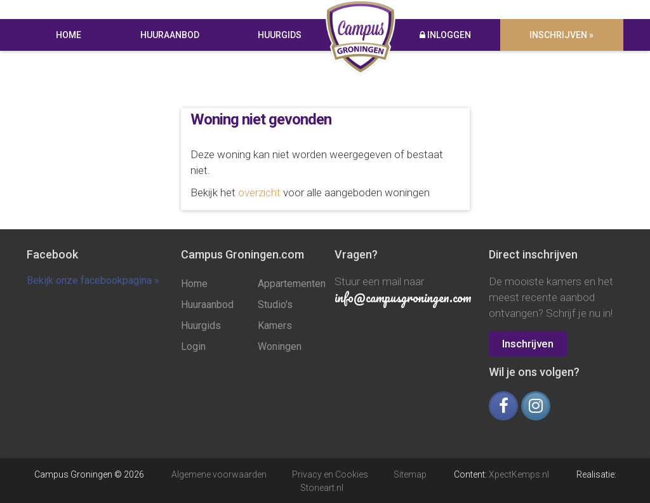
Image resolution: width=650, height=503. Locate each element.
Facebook (52, 254)
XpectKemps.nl (519, 474)
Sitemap (410, 474)
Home (68, 35)
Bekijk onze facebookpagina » (93, 280)
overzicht (259, 192)
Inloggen (445, 35)
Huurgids (280, 35)
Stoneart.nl (321, 487)
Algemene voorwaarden (219, 474)
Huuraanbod (169, 35)
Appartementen (286, 284)
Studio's (275, 304)
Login (193, 346)
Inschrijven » (562, 35)
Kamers (275, 325)
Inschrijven (528, 343)
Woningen (280, 346)
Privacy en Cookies (330, 474)
